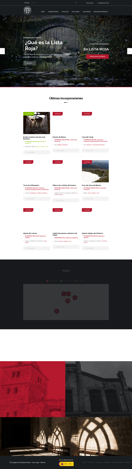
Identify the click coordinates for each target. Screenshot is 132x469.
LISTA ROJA (90, 462)
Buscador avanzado (101, 11)
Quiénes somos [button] (53, 11)
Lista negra (87, 11)
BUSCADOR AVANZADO (117, 462)
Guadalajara (33, 193)
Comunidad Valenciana (98, 144)
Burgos (37, 146)
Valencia (89, 144)
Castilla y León (44, 146)
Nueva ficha (89, 3)
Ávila (89, 193)
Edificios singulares (72, 237)
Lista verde (75, 11)
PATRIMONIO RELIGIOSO (32, 141)
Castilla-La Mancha (42, 193)
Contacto (26, 2)
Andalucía (65, 144)
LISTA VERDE (99, 462)
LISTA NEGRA (107, 462)
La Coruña (104, 241)
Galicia (60, 194)
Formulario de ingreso (97, 56)
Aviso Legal (35, 462)
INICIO (84, 462)
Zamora (60, 241)
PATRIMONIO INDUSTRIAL (62, 139)
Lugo (45, 241)
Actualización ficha (103, 3)
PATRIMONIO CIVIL (59, 237)
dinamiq (42, 462)
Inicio (43, 11)
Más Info (29, 63)
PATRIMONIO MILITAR (90, 139)
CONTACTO (128, 462)
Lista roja (65, 11)
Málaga (60, 144)
